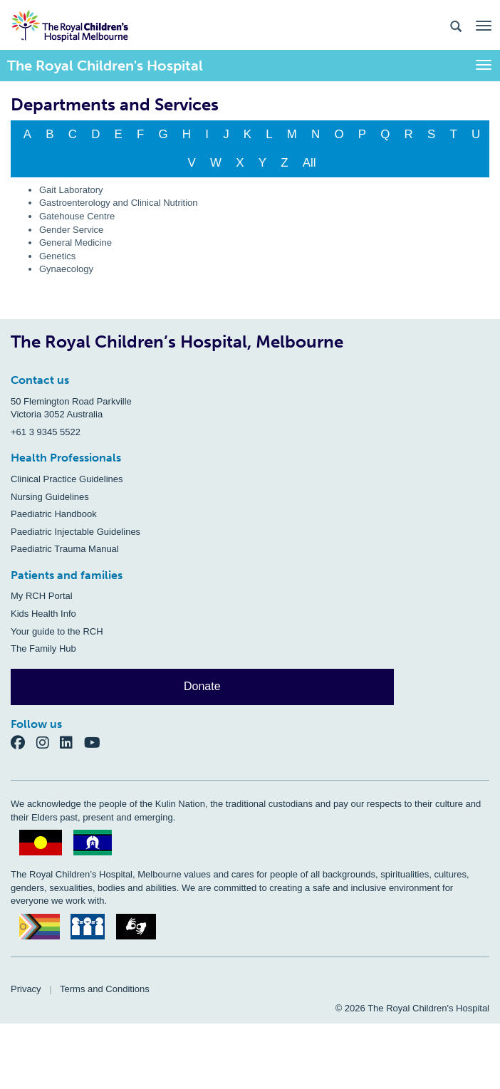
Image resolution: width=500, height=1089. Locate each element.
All (309, 163)
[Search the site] (456, 25)
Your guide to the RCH (57, 631)
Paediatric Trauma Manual (65, 548)
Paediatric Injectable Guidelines (75, 531)
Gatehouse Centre (77, 216)
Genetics (57, 256)
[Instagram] (48, 742)
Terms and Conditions (105, 989)
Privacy (26, 989)
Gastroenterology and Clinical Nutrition (118, 202)
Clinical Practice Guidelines (67, 479)
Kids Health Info (43, 613)
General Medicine (75, 242)
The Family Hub (43, 648)
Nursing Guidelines (50, 496)
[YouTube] (96, 742)
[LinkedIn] (72, 742)
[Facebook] (23, 742)
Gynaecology (66, 269)
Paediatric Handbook (54, 514)
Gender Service (71, 229)
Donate (202, 686)
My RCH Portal (42, 595)
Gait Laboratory (71, 189)
